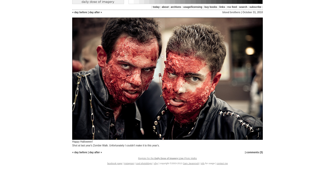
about (165, 7)
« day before (79, 12)
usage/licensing (192, 7)
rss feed (232, 7)
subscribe (255, 7)
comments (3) (254, 152)
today (156, 7)
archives (176, 7)
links (222, 7)
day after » (95, 12)
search (243, 7)
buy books (210, 7)
